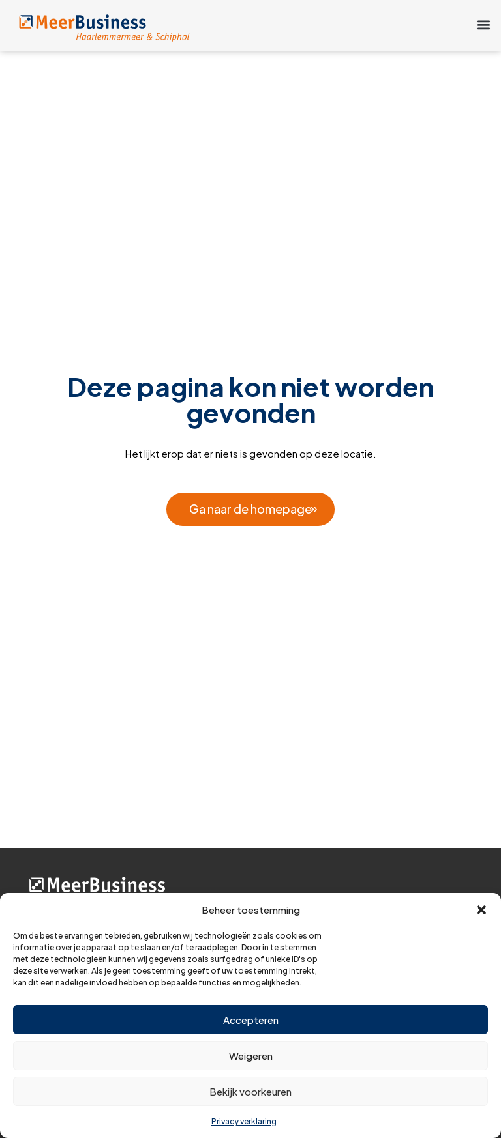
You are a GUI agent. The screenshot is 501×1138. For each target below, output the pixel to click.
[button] (481, 909)
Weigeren (251, 1055)
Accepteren (251, 1020)
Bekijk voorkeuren (250, 1091)
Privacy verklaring (244, 1121)
